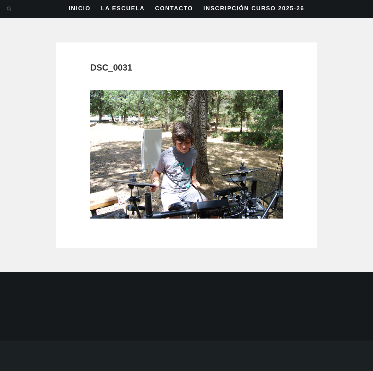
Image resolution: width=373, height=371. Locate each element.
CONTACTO (174, 8)
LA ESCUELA (123, 8)
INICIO (80, 8)
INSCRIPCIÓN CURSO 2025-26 (253, 8)
